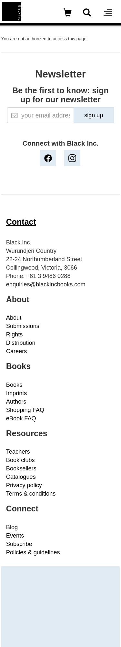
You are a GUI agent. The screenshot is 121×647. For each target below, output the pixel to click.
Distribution (20, 343)
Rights (14, 334)
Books (14, 385)
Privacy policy (24, 485)
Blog (12, 527)
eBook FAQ (21, 418)
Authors (16, 401)
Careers (16, 351)
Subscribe (19, 544)
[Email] (40, 115)
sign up (93, 115)
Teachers (18, 451)
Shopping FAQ (25, 410)
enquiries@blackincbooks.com (46, 284)
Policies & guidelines (33, 552)
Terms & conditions (31, 493)
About (14, 317)
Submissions (22, 326)
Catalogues (21, 477)
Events (15, 535)
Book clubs (20, 460)
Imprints (16, 393)
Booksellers (21, 468)
